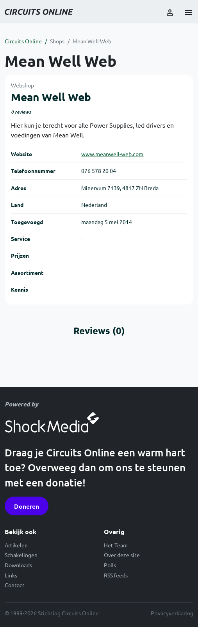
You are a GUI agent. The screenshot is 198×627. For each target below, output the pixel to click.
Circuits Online (23, 41)
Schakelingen (21, 554)
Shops (57, 41)
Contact (15, 584)
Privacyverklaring (172, 612)
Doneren (26, 506)
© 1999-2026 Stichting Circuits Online (52, 612)
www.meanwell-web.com (112, 153)
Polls (110, 564)
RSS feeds (116, 575)
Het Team (116, 545)
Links (11, 575)
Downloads (18, 564)
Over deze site (122, 554)
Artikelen (16, 545)
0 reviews (21, 112)
